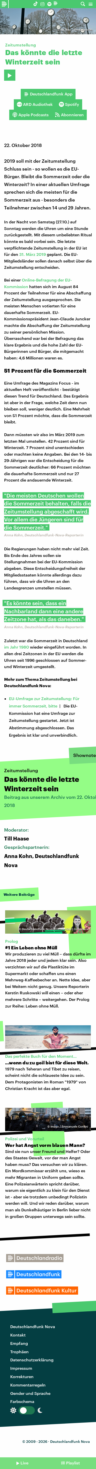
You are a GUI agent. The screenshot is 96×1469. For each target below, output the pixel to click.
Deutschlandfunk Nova (32, 1326)
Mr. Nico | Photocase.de (76, 29)
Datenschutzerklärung (32, 1359)
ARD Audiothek (35, 104)
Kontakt (18, 1334)
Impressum (21, 1368)
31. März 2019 (32, 254)
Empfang (19, 1343)
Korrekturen (22, 1376)
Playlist (73, 1462)
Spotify (69, 104)
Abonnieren (69, 114)
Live (24, 1462)
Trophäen (19, 1351)
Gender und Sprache (30, 1393)
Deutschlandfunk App (48, 93)
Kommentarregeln (28, 1384)
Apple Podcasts (30, 114)
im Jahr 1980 (16, 647)
